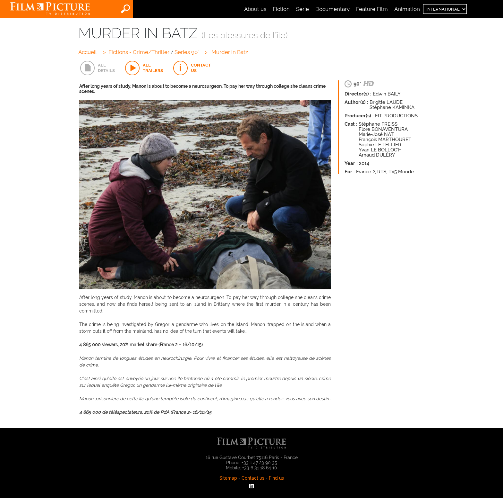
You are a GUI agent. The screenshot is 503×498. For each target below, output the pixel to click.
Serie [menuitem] (302, 9)
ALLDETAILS (106, 68)
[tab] (97, 68)
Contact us (253, 478)
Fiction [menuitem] (281, 9)
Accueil (87, 52)
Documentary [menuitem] (332, 9)
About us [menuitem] (255, 9)
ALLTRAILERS (153, 68)
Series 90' (187, 52)
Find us (276, 478)
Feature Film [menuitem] (372, 9)
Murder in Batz (229, 52)
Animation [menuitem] (407, 9)
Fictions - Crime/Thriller (138, 52)
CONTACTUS (201, 68)
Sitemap (228, 478)
